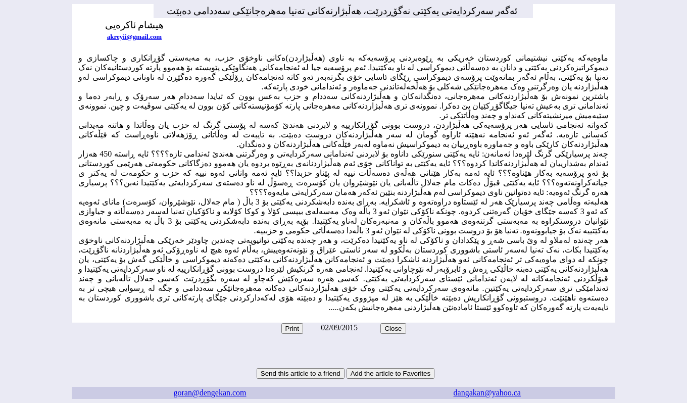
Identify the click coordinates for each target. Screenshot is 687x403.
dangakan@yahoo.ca (487, 392)
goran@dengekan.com (210, 392)
